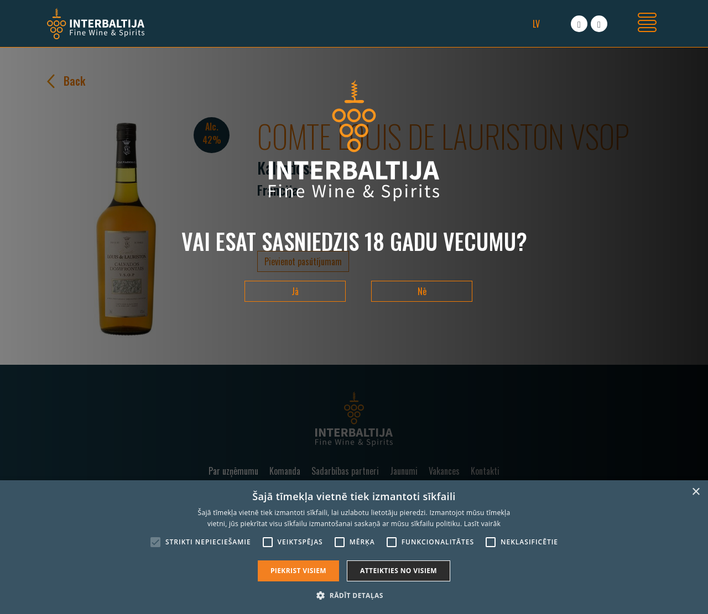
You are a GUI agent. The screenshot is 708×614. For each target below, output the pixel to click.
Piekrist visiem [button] (298, 570)
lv (536, 23)
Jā (295, 291)
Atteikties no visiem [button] (398, 570)
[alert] (354, 547)
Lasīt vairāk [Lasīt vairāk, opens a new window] (482, 523)
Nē (422, 291)
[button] (354, 595)
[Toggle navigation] (647, 23)
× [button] (695, 492)
